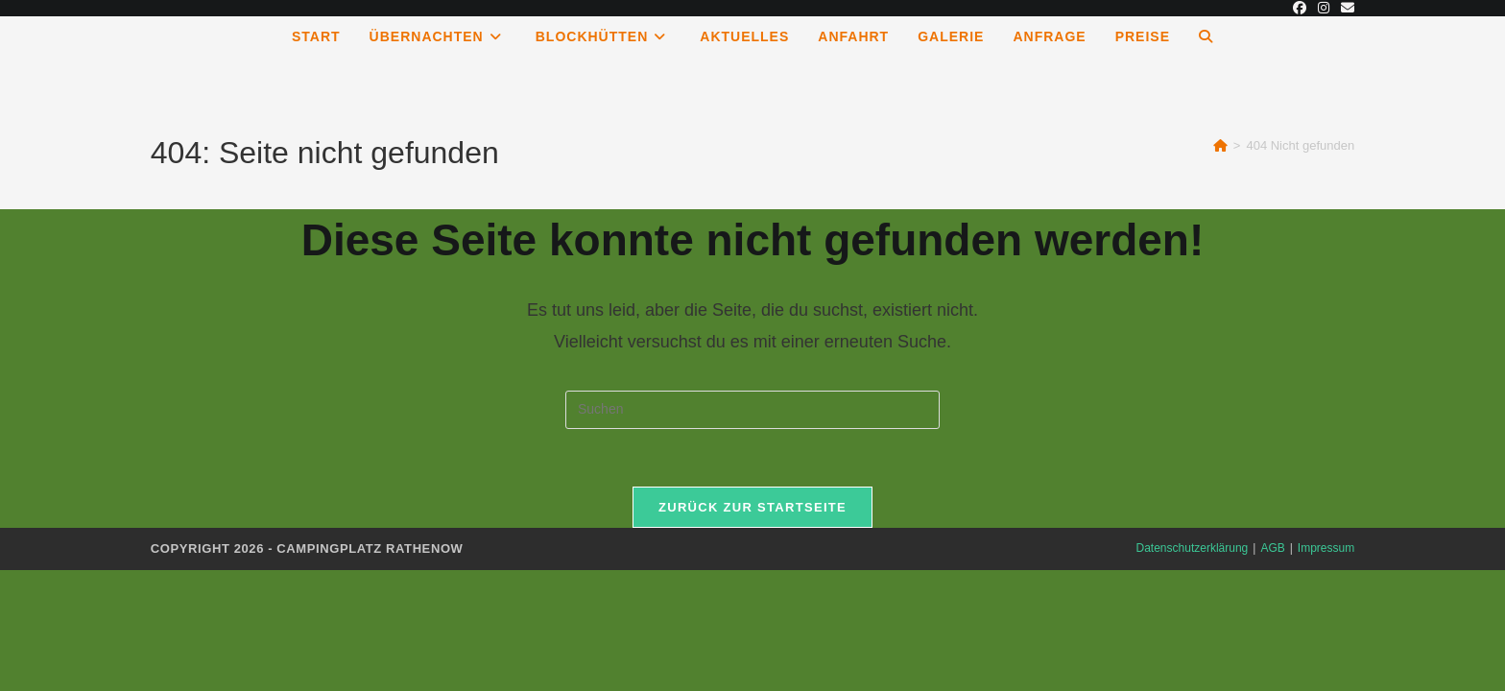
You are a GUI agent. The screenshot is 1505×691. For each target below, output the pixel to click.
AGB (1272, 548)
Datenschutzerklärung (1192, 548)
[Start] (1220, 145)
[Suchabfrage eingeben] (752, 410)
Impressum (1326, 548)
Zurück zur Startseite (752, 507)
